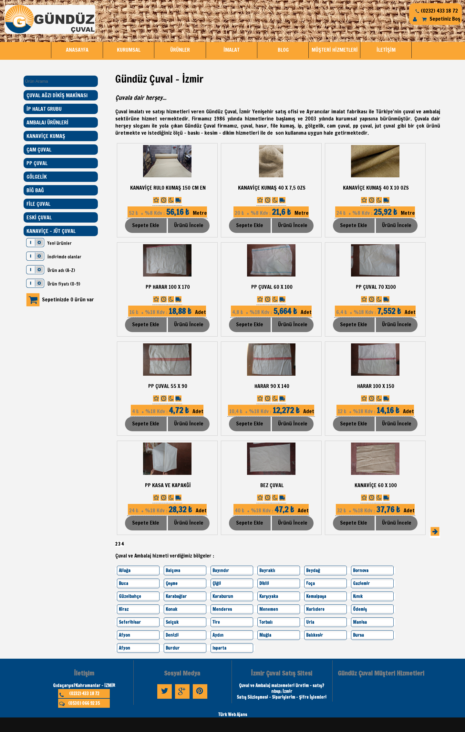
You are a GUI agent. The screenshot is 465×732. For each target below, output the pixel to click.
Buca (123, 583)
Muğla (265, 635)
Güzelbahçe (130, 596)
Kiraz (124, 609)
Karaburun (222, 596)
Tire (216, 622)
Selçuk (172, 622)
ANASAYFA (77, 49)
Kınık (358, 596)
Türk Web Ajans (232, 714)
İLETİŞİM (386, 49)
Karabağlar (176, 596)
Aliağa (124, 570)
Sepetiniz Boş (440, 18)
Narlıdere (315, 609)
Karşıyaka (268, 596)
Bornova (360, 570)
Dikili (264, 583)
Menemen (268, 609)
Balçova (173, 570)
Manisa (360, 622)
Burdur (173, 648)
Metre (167, 212)
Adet (167, 312)
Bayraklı (267, 570)
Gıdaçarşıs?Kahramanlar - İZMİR (84, 685)
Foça (310, 583)
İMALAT (231, 49)
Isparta (219, 648)
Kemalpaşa (316, 596)
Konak (171, 609)
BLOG (283, 49)
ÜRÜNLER (180, 49)
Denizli (172, 635)
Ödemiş (360, 609)
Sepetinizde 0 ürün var (68, 299)
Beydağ (313, 570)
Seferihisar (130, 622)
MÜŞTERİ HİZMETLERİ (335, 49)
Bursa (358, 635)
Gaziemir (361, 583)
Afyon (124, 635)
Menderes (222, 609)
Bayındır (220, 570)
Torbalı (266, 622)
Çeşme (172, 583)
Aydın (217, 635)
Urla (310, 622)
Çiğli (216, 583)
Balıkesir (314, 635)
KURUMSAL (128, 49)
